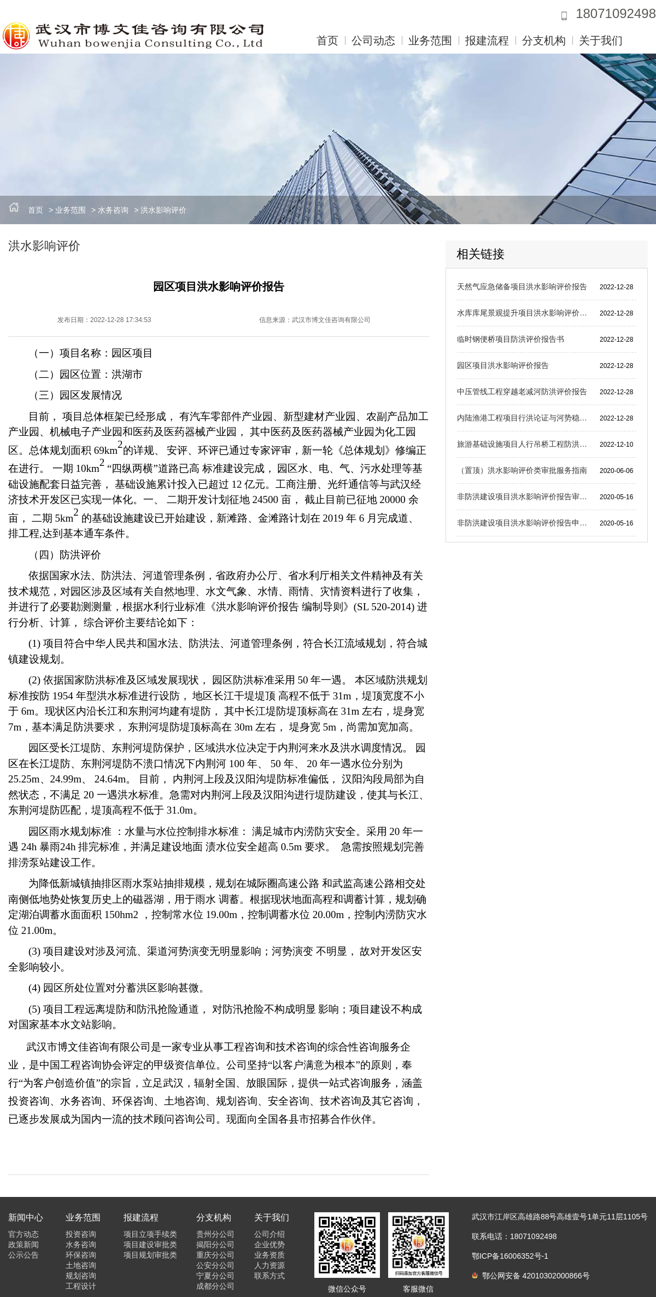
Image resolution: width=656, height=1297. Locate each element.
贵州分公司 (215, 1234)
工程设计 (81, 1286)
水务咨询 (113, 210)
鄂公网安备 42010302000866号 (531, 1275)
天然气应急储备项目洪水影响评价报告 (522, 286)
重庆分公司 (215, 1255)
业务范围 (430, 40)
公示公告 (23, 1255)
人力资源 (269, 1265)
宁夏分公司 (215, 1275)
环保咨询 (81, 1255)
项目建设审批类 (150, 1244)
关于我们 (601, 40)
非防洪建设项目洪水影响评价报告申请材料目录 (524, 522)
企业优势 (269, 1244)
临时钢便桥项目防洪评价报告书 (510, 339)
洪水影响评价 (163, 210)
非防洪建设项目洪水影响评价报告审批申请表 (524, 496)
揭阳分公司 (215, 1244)
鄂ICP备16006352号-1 (510, 1256)
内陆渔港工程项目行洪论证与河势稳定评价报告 (524, 417)
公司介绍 (269, 1234)
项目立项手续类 (150, 1234)
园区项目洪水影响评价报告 (503, 365)
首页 (327, 40)
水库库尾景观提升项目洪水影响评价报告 (524, 312)
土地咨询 (81, 1265)
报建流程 (487, 40)
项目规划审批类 (150, 1255)
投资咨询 (81, 1234)
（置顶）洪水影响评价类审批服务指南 (522, 470)
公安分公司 (215, 1265)
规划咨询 (81, 1275)
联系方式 (269, 1275)
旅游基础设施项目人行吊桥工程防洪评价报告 (524, 444)
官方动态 (23, 1234)
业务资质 (269, 1255)
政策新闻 (23, 1244)
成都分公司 (215, 1286)
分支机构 (544, 40)
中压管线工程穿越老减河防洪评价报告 (522, 391)
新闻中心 (25, 1217)
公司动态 (373, 40)
